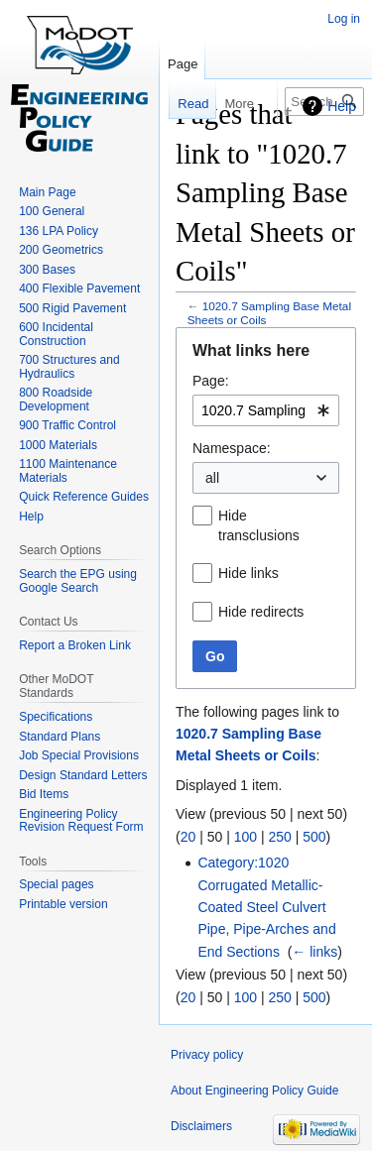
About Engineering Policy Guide (254, 1090)
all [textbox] (212, 478)
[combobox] (265, 410)
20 (188, 837)
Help (341, 106)
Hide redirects (261, 612)
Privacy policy (207, 1055)
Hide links (248, 573)
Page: (210, 381)
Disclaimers (201, 1126)
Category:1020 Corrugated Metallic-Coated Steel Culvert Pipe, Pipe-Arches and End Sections (266, 907)
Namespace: (231, 448)
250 (279, 837)
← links (314, 952)
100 (245, 837)
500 (314, 837)
